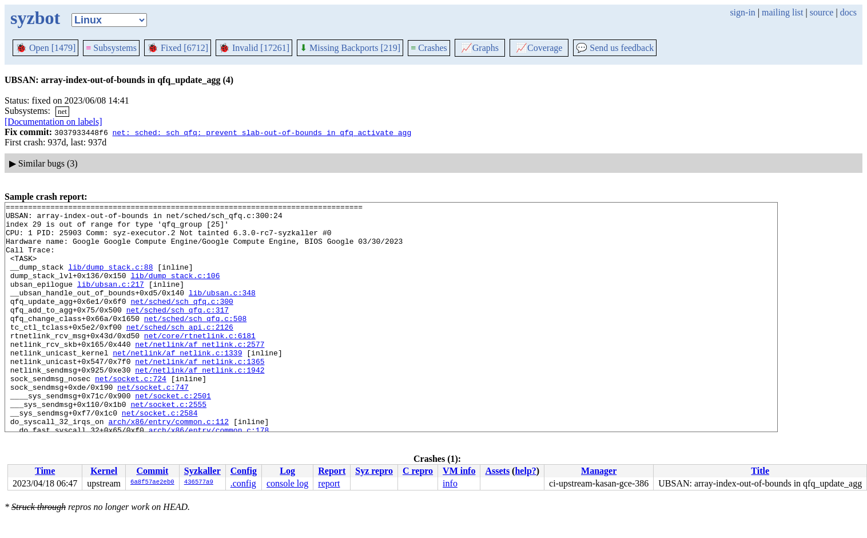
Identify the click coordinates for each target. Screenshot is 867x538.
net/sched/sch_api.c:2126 (179, 352)
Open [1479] (45, 48)
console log (287, 483)
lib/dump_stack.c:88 (110, 280)
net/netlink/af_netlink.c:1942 (199, 404)
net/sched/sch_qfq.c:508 (195, 342)
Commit (152, 471)
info (450, 483)
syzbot (35, 17)
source (822, 12)
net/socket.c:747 (153, 425)
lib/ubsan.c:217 (110, 301)
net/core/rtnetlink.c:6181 (200, 363)
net (62, 111)
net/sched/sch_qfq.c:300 (181, 322)
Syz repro (374, 471)
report (329, 483)
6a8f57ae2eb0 (152, 482)
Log (287, 471)
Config (243, 471)
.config (243, 483)
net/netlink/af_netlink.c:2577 (199, 373)
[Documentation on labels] (53, 121)
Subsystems (111, 48)
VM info (459, 471)
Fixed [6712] (177, 48)
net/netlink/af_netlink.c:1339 (177, 383)
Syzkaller (202, 471)
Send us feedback (615, 48)
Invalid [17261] (253, 48)
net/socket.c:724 (130, 414)
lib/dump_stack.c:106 (175, 291)
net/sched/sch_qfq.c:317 (177, 332)
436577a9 (198, 482)
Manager (599, 471)
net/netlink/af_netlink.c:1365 (199, 394)
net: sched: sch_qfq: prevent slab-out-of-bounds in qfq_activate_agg (261, 132)
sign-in (742, 12)
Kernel (103, 471)
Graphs (480, 48)
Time (45, 471)
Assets (497, 471)
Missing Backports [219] (350, 48)
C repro (418, 471)
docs (848, 12)
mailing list (782, 12)
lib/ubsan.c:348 (222, 311)
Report (331, 471)
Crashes (429, 48)
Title (760, 471)
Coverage (539, 48)
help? (525, 471)
